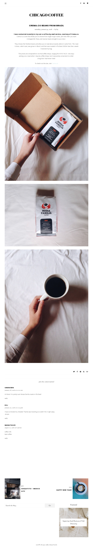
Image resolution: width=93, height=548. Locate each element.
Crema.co (55, 63)
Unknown (9, 388)
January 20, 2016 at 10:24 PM (14, 408)
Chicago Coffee (46, 15)
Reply (6, 398)
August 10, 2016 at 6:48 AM (13, 428)
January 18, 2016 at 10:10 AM (14, 390)
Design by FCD (53, 545)
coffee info (8, 432)
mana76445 (10, 425)
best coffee (8, 434)
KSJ (6, 405)
